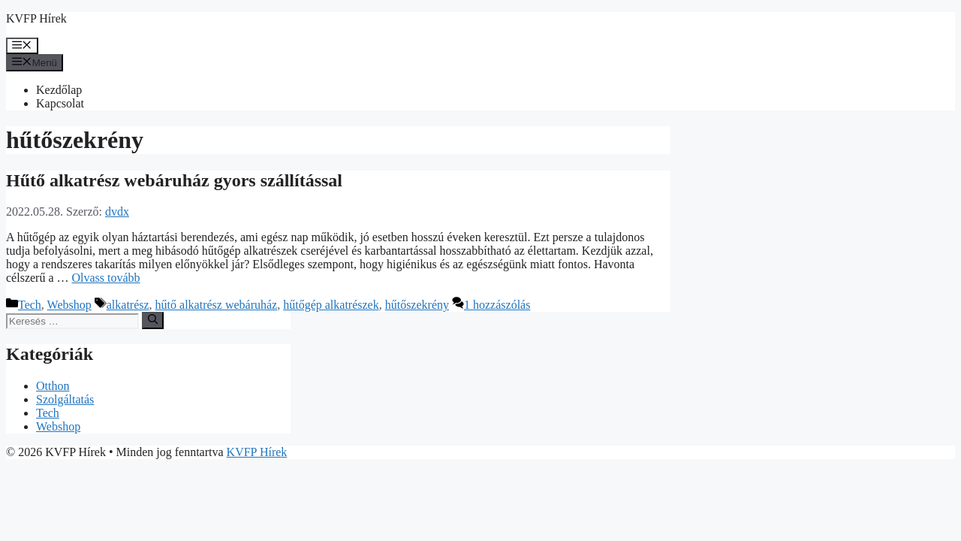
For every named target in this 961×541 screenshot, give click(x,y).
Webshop (69, 304)
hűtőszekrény (417, 304)
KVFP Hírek (36, 18)
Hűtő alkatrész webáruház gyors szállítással (174, 180)
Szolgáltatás (65, 399)
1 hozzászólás (497, 304)
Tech (29, 304)
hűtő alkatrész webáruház (216, 304)
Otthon (52, 385)
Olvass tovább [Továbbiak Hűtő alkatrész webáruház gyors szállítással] (106, 277)
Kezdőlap (59, 89)
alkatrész (128, 304)
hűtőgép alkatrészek (331, 304)
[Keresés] (153, 320)
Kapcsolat (60, 103)
